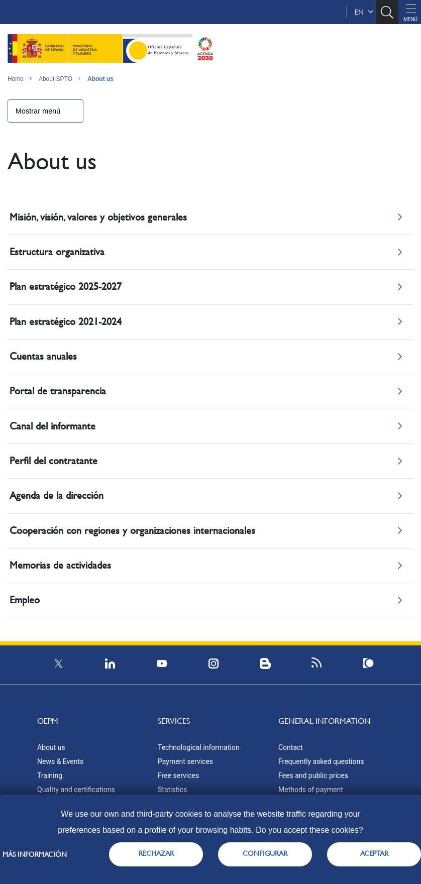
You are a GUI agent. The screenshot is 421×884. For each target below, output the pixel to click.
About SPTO (55, 78)
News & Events (60, 761)
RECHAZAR (156, 853)
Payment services (185, 761)
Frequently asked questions (321, 761)
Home (16, 78)
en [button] (364, 12)
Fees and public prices (313, 775)
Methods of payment (310, 790)
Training (49, 775)
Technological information (199, 747)
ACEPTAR (374, 853)
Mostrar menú (38, 111)
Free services (178, 775)
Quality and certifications (76, 790)
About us (100, 78)
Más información (35, 854)
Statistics (172, 790)
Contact (290, 747)
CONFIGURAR (265, 853)
